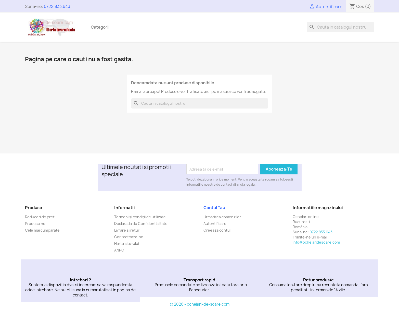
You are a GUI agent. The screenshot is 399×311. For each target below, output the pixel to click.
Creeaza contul (216, 230)
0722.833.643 (57, 6)
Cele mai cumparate (42, 230)
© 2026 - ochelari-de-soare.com (199, 304)
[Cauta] (340, 27)
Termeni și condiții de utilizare (140, 216)
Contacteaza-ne (128, 236)
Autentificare (214, 223)
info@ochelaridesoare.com (316, 242)
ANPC (119, 250)
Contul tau (214, 207)
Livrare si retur (126, 230)
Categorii (100, 27)
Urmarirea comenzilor (222, 216)
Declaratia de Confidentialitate (141, 223)
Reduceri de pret (40, 216)
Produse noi (35, 223)
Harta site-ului (126, 243)
